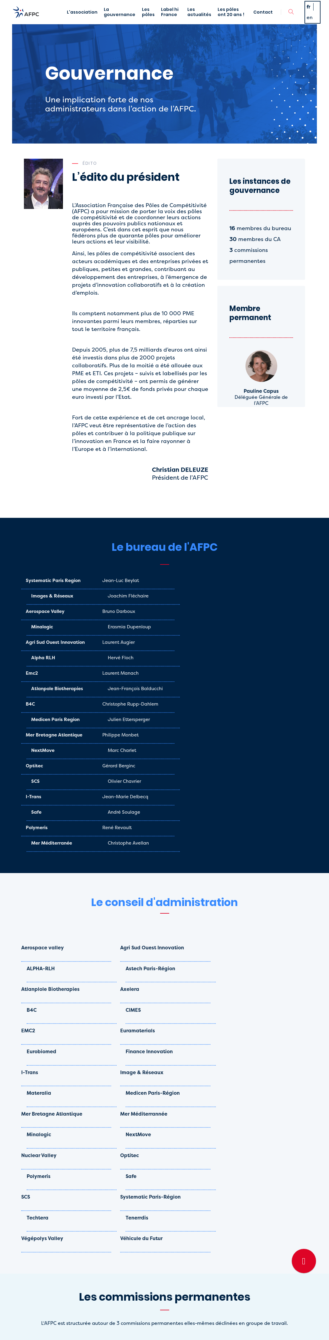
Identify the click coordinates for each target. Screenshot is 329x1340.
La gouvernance (119, 20)
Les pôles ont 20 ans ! (235, 20)
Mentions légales (129, 1328)
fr (309, 14)
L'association (78, 20)
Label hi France (176, 20)
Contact (261, 20)
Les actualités (207, 20)
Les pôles (151, 20)
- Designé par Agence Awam (182, 1328)
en (311, 25)
